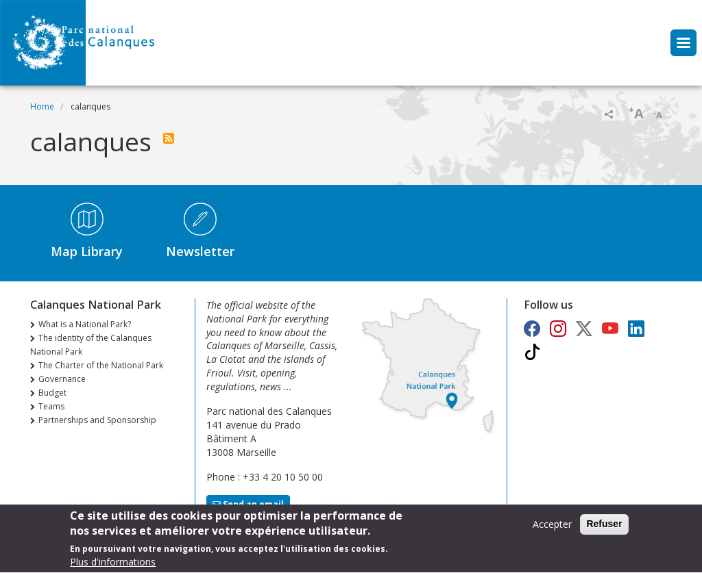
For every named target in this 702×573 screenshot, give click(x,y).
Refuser (604, 528)
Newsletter (200, 251)
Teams (51, 406)
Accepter (552, 528)
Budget (52, 392)
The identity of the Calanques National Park (91, 344)
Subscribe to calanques (168, 138)
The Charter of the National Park (100, 365)
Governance (62, 379)
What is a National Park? (84, 324)
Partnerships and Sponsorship (97, 420)
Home (42, 106)
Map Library (87, 251)
